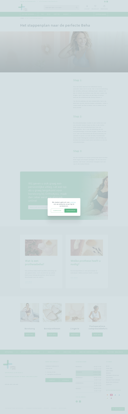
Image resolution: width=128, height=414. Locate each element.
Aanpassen (57, 210)
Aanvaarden (70, 210)
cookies (73, 202)
